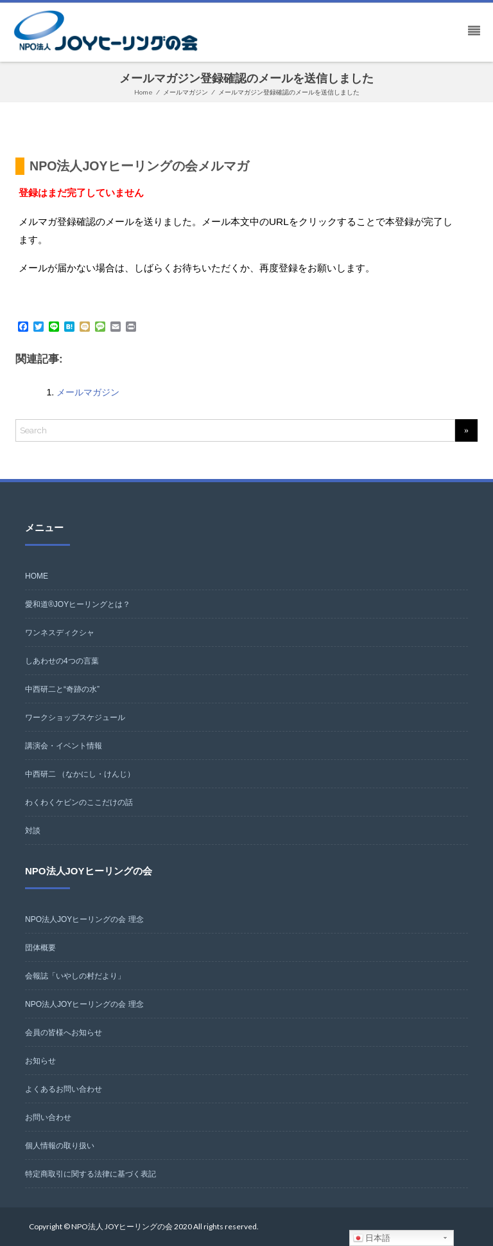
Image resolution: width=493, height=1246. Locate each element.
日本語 (372, 1238)
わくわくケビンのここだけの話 (79, 802)
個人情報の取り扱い (59, 1145)
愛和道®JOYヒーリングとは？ (77, 604)
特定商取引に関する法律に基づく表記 (90, 1173)
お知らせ (40, 1060)
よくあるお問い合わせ (63, 1089)
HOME (36, 576)
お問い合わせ (48, 1117)
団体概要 (40, 947)
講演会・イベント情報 (63, 745)
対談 (32, 830)
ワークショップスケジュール (75, 717)
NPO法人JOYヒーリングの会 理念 (84, 919)
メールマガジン (87, 392)
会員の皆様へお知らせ (63, 1032)
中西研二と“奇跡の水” (62, 689)
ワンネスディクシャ (59, 632)
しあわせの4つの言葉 (62, 660)
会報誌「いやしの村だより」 (75, 975)
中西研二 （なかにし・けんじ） (80, 774)
